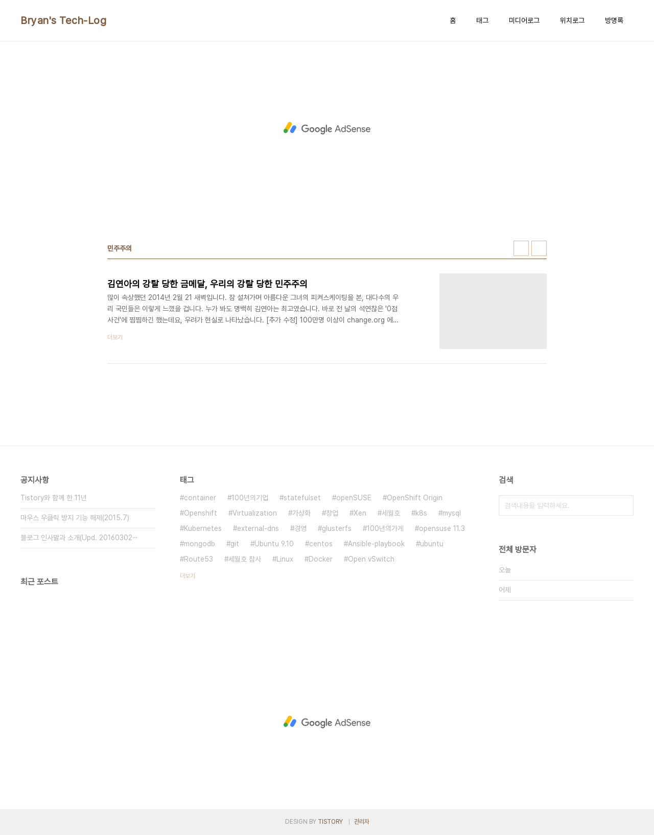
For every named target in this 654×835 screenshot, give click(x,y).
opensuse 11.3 (442, 528)
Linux (284, 559)
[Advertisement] (327, 128)
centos (321, 544)
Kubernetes (203, 528)
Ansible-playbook (376, 544)
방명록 (614, 20)
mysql (451, 513)
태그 (482, 20)
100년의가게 (385, 528)
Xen (360, 513)
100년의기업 (249, 498)
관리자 (361, 821)
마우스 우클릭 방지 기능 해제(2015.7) (74, 518)
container (200, 498)
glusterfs (337, 528)
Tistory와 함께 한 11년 (53, 498)
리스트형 (539, 248)
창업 (332, 513)
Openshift (200, 513)
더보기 (187, 575)
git (234, 544)
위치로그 (572, 20)
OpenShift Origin (414, 498)
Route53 (198, 559)
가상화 (301, 513)
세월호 (391, 513)
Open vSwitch (371, 559)
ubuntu (431, 544)
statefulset (302, 498)
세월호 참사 (244, 559)
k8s (421, 513)
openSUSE (353, 498)
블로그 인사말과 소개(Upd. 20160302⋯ (79, 538)
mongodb (199, 544)
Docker (321, 559)
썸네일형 (521, 248)
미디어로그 (524, 20)
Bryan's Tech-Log (63, 20)
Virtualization (254, 513)
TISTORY (330, 821)
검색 (623, 505)
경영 (300, 528)
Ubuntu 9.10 (274, 544)
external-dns (258, 528)
